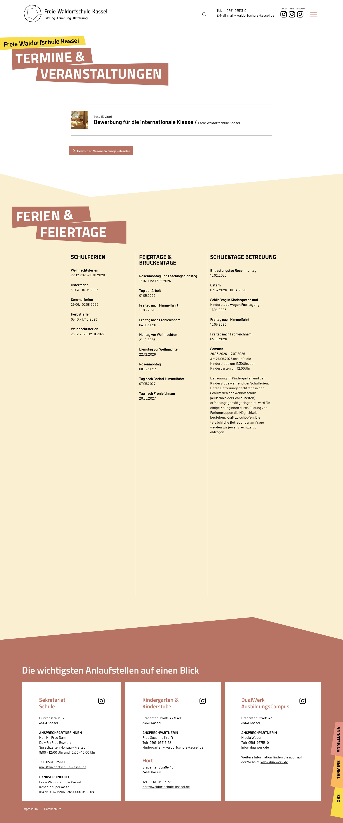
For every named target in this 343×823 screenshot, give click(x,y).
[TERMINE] (336, 771)
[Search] (204, 14)
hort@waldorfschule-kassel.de (166, 786)
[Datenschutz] (54, 809)
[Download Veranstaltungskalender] (101, 150)
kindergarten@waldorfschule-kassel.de (172, 747)
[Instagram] (300, 14)
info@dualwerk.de (255, 747)
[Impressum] (33, 809)
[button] (313, 14)
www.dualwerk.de (274, 762)
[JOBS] (336, 801)
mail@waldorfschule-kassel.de (251, 15)
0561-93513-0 (236, 10)
